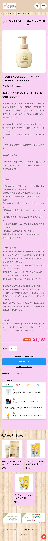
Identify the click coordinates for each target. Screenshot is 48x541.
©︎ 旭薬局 (24, 535)
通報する (19, 373)
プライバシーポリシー (13, 530)
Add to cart (24, 361)
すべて (7, 384)
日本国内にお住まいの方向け (24, 366)
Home (3, 14)
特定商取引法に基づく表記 (33, 530)
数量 (4, 348)
